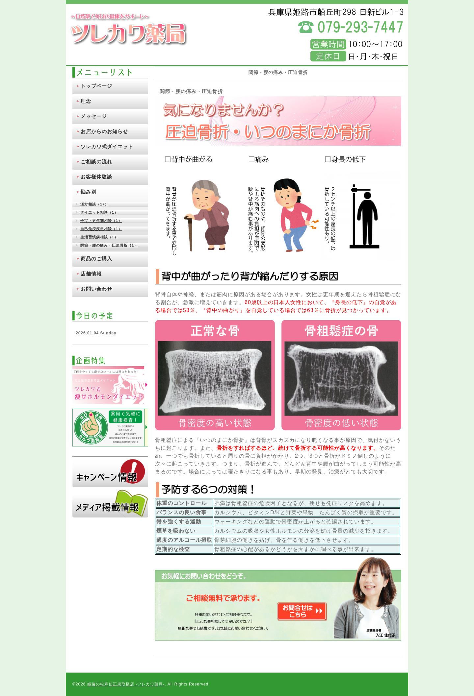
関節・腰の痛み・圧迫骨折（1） (109, 245)
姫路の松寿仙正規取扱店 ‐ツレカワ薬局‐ (126, 684)
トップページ (96, 86)
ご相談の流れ (96, 161)
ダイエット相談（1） (99, 212)
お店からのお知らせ (104, 131)
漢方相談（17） (94, 204)
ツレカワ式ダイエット (107, 146)
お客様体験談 (96, 177)
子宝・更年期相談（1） (101, 221)
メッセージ (94, 116)
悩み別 (88, 192)
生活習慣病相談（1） (99, 237)
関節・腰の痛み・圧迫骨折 (191, 91)
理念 (86, 101)
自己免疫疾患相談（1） (101, 229)
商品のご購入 (96, 258)
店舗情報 (91, 273)
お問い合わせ (96, 289)
